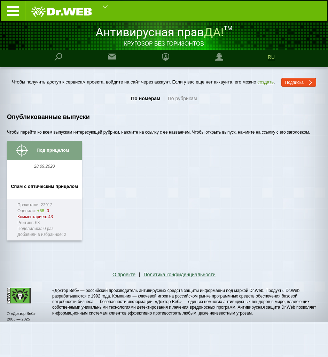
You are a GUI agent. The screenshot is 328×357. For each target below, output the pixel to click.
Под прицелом (53, 150)
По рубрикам (182, 98)
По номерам (145, 98)
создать (265, 82)
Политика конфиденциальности (179, 274)
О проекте (123, 274)
